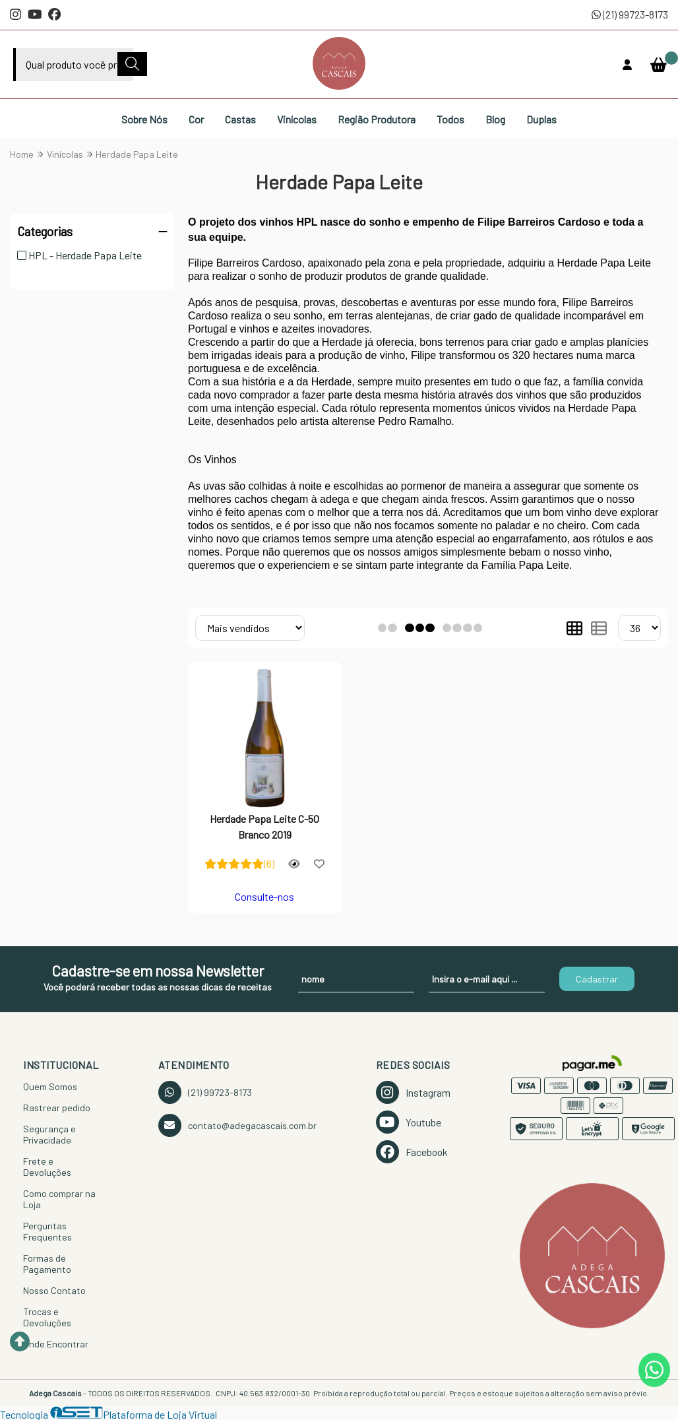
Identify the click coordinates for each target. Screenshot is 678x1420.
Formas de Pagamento (47, 1263)
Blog (495, 119)
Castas (240, 119)
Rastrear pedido (56, 1107)
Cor (196, 119)
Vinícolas (297, 119)
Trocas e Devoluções (47, 1317)
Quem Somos (50, 1086)
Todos (450, 119)
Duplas (541, 119)
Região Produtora (377, 119)
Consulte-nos (264, 896)
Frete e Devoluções (47, 1166)
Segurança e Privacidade (49, 1134)
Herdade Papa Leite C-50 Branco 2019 (264, 826)
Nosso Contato (54, 1290)
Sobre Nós (144, 119)
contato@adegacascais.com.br (237, 1125)
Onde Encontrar (55, 1343)
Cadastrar (597, 978)
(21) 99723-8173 (630, 14)
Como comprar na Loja (59, 1199)
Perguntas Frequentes (47, 1231)
